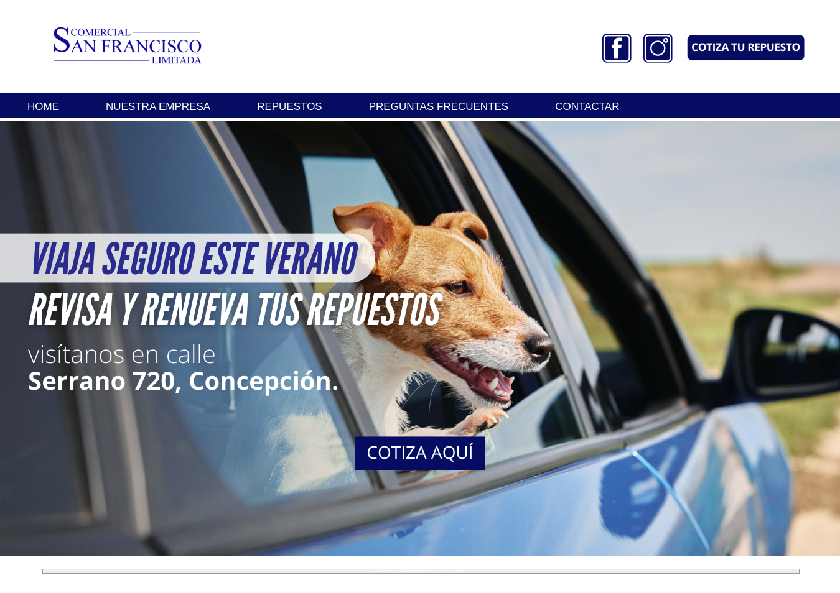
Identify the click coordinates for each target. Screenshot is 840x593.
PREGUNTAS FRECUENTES (439, 107)
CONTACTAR (587, 107)
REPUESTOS (289, 107)
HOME (43, 107)
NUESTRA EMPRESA (158, 107)
